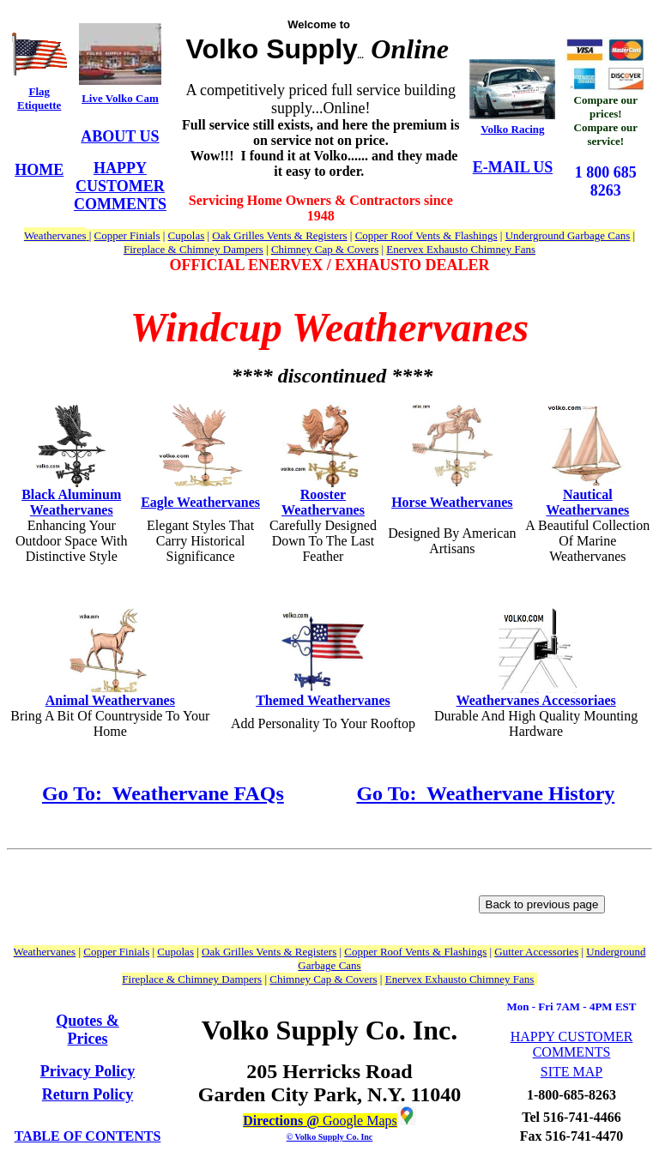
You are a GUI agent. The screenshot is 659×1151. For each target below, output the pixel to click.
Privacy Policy (87, 1071)
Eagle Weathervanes (200, 502)
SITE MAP (571, 1071)
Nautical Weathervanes (587, 502)
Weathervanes (469, 502)
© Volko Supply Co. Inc (330, 1137)
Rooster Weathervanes (323, 502)
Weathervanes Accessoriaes (536, 700)
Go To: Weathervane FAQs (163, 793)
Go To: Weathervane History (485, 793)
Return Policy (87, 1094)
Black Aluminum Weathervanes (71, 502)
